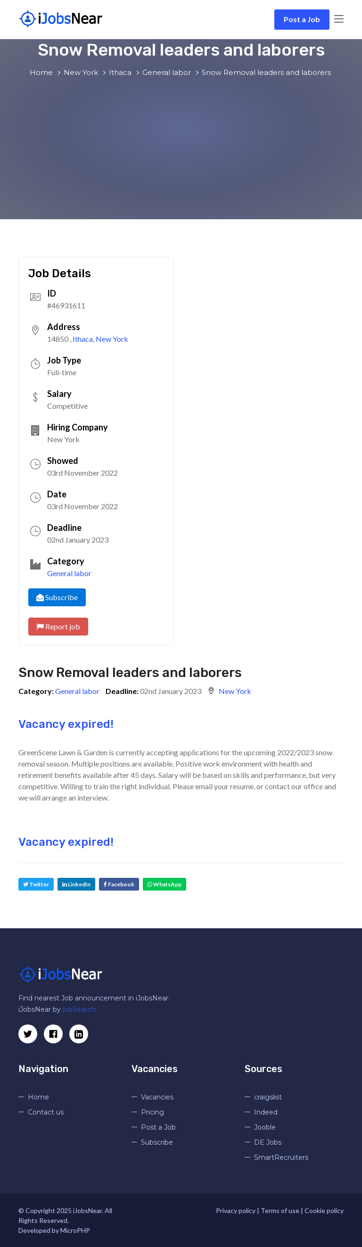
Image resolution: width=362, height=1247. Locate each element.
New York (112, 338)
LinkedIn (76, 884)
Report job (58, 626)
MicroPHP (75, 1230)
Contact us (46, 1112)
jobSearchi (80, 1009)
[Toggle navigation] (339, 19)
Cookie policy (324, 1210)
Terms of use (280, 1210)
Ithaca (83, 338)
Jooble (265, 1127)
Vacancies (157, 1097)
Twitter (36, 884)
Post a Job (302, 19)
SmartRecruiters (281, 1157)
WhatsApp (164, 884)
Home (38, 1097)
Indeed (266, 1112)
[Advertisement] (181, 149)
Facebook (119, 884)
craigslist (268, 1097)
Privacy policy (235, 1210)
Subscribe (57, 597)
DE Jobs (267, 1142)
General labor (69, 573)
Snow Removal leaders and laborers (130, 672)
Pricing (152, 1112)
